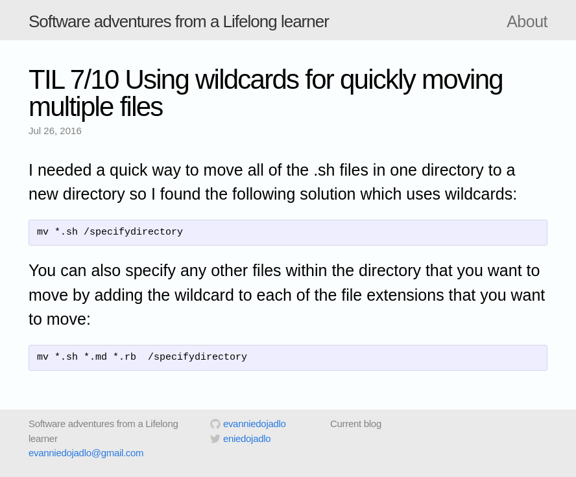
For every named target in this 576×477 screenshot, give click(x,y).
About (527, 21)
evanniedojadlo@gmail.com (86, 452)
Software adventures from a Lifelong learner (179, 21)
